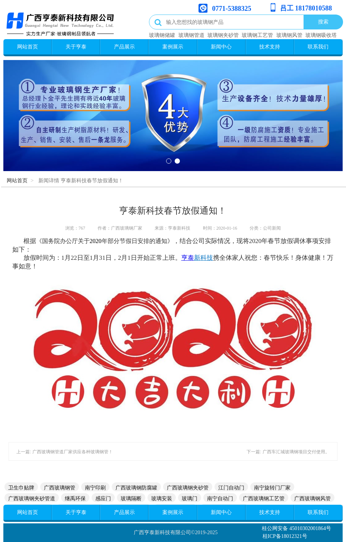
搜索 (323, 22)
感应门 (103, 498)
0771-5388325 (231, 8)
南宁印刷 (95, 488)
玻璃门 (189, 498)
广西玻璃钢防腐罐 (136, 488)
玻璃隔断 (131, 498)
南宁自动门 (220, 498)
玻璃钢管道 (191, 35)
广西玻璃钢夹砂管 (188, 488)
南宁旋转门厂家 (272, 488)
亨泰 (187, 257)
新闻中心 (221, 47)
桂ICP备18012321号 (285, 536)
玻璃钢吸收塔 (321, 35)
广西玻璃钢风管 (312, 498)
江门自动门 (231, 488)
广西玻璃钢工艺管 (264, 498)
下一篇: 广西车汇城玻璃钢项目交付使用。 (288, 451)
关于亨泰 (76, 47)
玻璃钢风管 (289, 35)
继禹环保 (75, 498)
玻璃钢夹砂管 (223, 35)
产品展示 (124, 47)
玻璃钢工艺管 (257, 35)
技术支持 (269, 47)
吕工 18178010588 (306, 8)
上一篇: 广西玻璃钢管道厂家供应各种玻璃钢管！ (64, 451)
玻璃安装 (161, 498)
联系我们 (318, 47)
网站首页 (27, 47)
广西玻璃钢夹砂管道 (31, 498)
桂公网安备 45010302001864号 (296, 528)
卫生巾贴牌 (21, 488)
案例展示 (172, 47)
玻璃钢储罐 (162, 35)
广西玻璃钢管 (59, 488)
